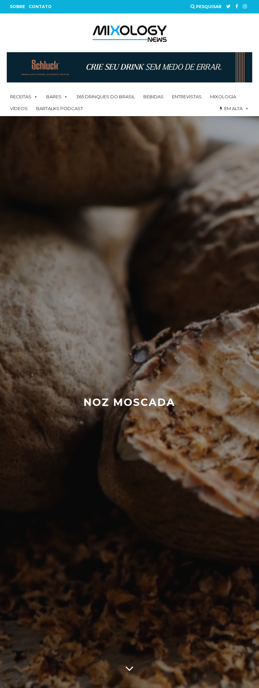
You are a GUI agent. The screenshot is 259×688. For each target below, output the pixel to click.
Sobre (17, 6)
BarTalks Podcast (59, 108)
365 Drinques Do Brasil (105, 96)
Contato (40, 6)
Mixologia (223, 96)
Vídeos (19, 108)
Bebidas (153, 96)
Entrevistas (187, 96)
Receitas (20, 96)
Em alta (233, 108)
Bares (53, 96)
